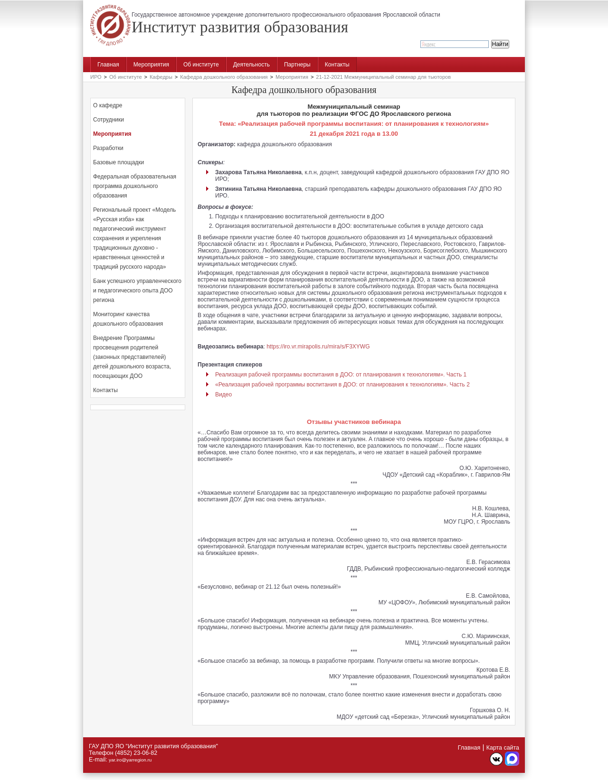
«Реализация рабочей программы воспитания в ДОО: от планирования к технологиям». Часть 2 (342, 384)
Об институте (201, 64)
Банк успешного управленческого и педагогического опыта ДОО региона (137, 290)
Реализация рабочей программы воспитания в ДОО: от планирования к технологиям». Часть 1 (340, 374)
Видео (223, 394)
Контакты (337, 64)
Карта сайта (502, 747)
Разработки (108, 148)
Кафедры (161, 77)
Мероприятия (151, 64)
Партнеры (297, 64)
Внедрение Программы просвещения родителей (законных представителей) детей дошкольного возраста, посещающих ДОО (132, 357)
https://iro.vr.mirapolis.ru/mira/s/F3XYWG (318, 346)
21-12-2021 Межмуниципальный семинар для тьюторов (383, 77)
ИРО (96, 77)
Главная (108, 64)
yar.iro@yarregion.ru (130, 759)
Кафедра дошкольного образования (223, 77)
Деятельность (251, 64)
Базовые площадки (118, 162)
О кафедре (108, 105)
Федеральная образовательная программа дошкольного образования (134, 186)
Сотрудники (108, 119)
